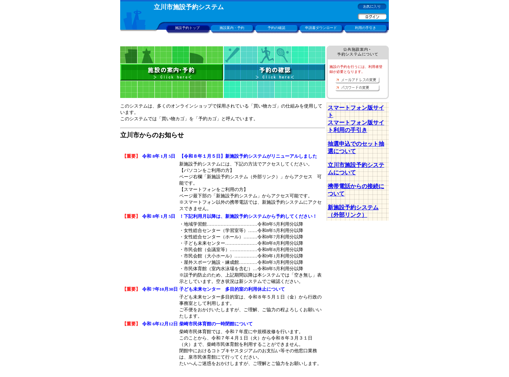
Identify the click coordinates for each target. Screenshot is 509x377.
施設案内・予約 (232, 28)
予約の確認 (276, 28)
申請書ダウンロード (321, 28)
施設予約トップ (187, 28)
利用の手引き (365, 28)
